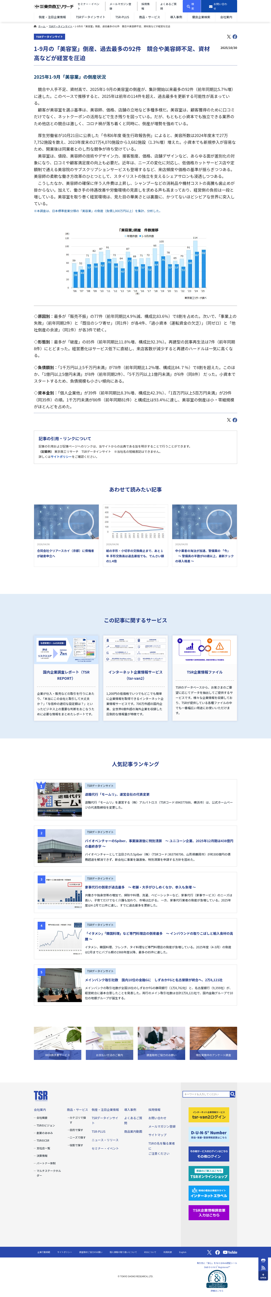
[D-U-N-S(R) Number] (209, 1134)
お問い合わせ (157, 1118)
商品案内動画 (133, 1131)
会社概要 (42, 1118)
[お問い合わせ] (219, 6)
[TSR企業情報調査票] (209, 1212)
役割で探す (76, 1145)
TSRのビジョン (46, 1125)
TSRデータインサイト (90, 17)
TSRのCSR (43, 1140)
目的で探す (76, 1130)
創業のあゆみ (45, 1133)
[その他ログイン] (209, 1153)
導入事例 (176, 17)
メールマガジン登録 (161, 1126)
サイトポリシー (61, 456)
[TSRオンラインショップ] (209, 1173)
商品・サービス (149, 17)
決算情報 (42, 1156)
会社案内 (226, 17)
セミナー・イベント (105, 1148)
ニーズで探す (78, 1137)
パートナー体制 (46, 1163)
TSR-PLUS (122, 17)
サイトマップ (157, 1135)
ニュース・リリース (105, 1140)
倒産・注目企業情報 (52, 17)
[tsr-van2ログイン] (209, 1114)
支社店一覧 (43, 1148)
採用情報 (154, 1109)
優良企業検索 (201, 17)
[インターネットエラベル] (209, 1192)
